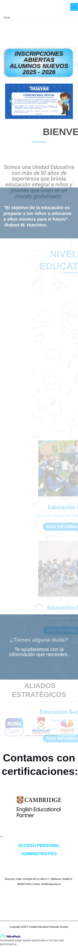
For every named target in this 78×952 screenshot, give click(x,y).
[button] (6, 100)
